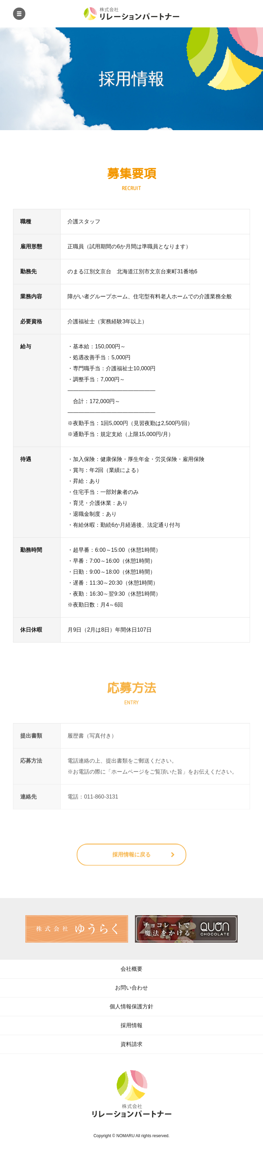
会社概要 (131, 969)
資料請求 (131, 1044)
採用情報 (131, 1025)
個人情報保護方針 (131, 1006)
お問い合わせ (131, 988)
